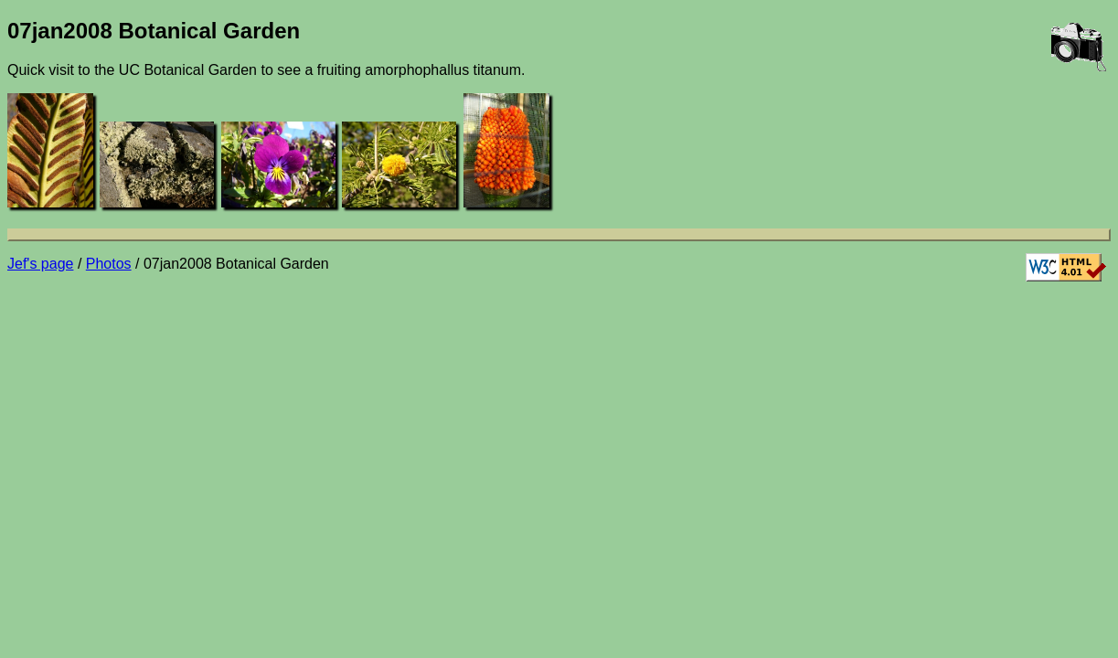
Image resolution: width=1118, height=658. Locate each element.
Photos (109, 263)
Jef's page (40, 263)
